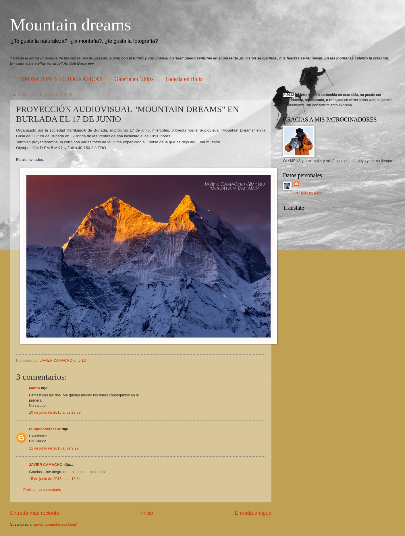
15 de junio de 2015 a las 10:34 (55, 479)
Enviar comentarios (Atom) (55, 524)
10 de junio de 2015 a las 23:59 (55, 412)
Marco (34, 388)
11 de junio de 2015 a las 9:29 (54, 448)
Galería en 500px (134, 79)
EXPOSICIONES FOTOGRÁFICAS (60, 79)
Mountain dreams (70, 24)
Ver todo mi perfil (308, 193)
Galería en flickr (184, 79)
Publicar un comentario (42, 489)
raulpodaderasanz (45, 429)
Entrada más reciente (34, 513)
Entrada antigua (253, 513)
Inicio (147, 513)
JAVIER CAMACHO (45, 464)
